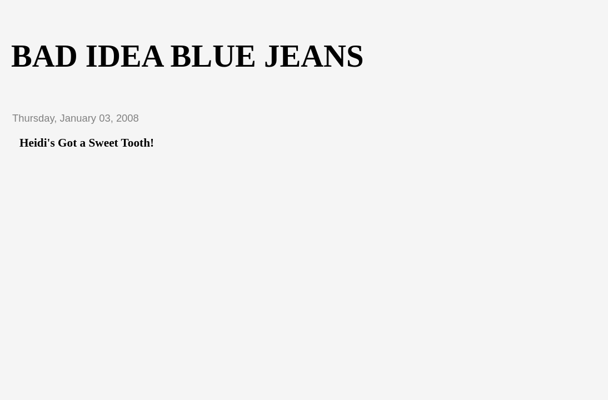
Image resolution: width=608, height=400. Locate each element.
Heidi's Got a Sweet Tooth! (86, 142)
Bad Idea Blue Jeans (187, 55)
